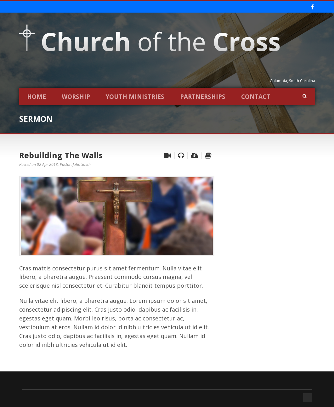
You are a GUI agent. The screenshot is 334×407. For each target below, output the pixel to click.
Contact (255, 97)
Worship (76, 97)
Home (36, 97)
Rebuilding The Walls (61, 155)
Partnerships (202, 97)
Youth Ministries (135, 97)
